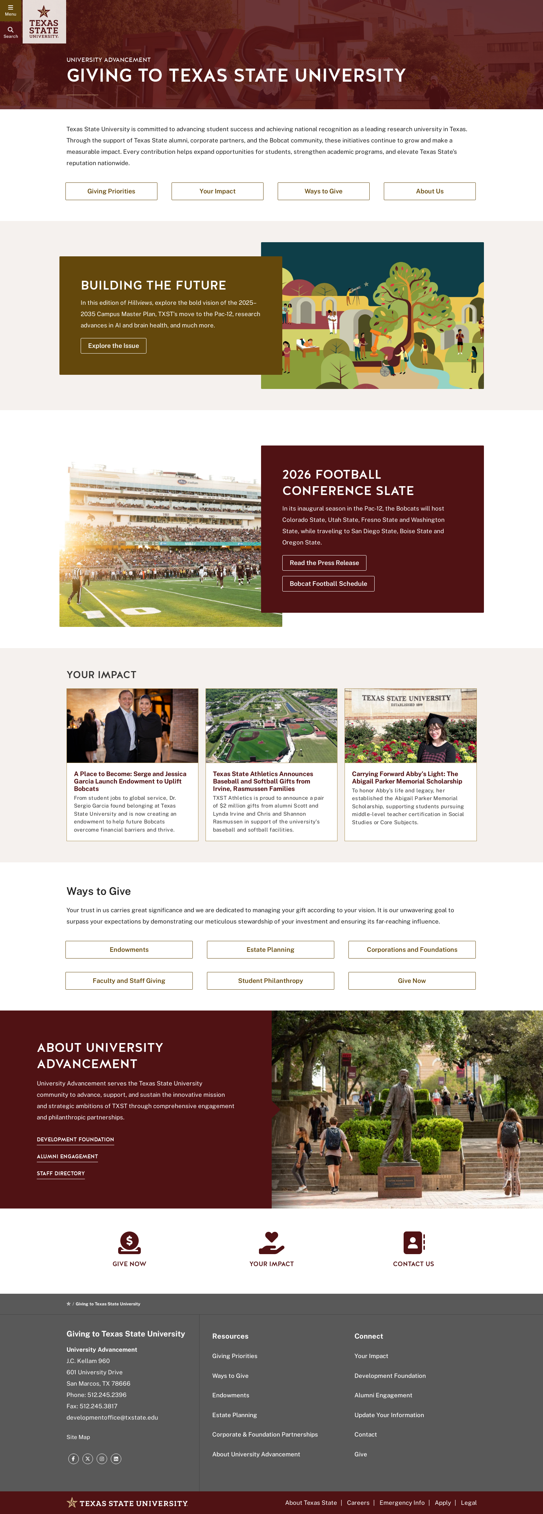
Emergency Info (402, 1502)
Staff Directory (61, 1173)
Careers (358, 1502)
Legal (469, 1502)
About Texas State (311, 1502)
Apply (443, 1502)
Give (360, 1454)
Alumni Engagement (67, 1156)
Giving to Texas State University (126, 1333)
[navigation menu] (10, 10)
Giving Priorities (235, 1355)
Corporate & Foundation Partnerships (265, 1434)
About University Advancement (256, 1454)
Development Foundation (75, 1139)
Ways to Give (230, 1375)
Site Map (78, 1437)
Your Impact (371, 1355)
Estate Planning (234, 1415)
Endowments (230, 1395)
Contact (365, 1434)
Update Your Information (389, 1415)
